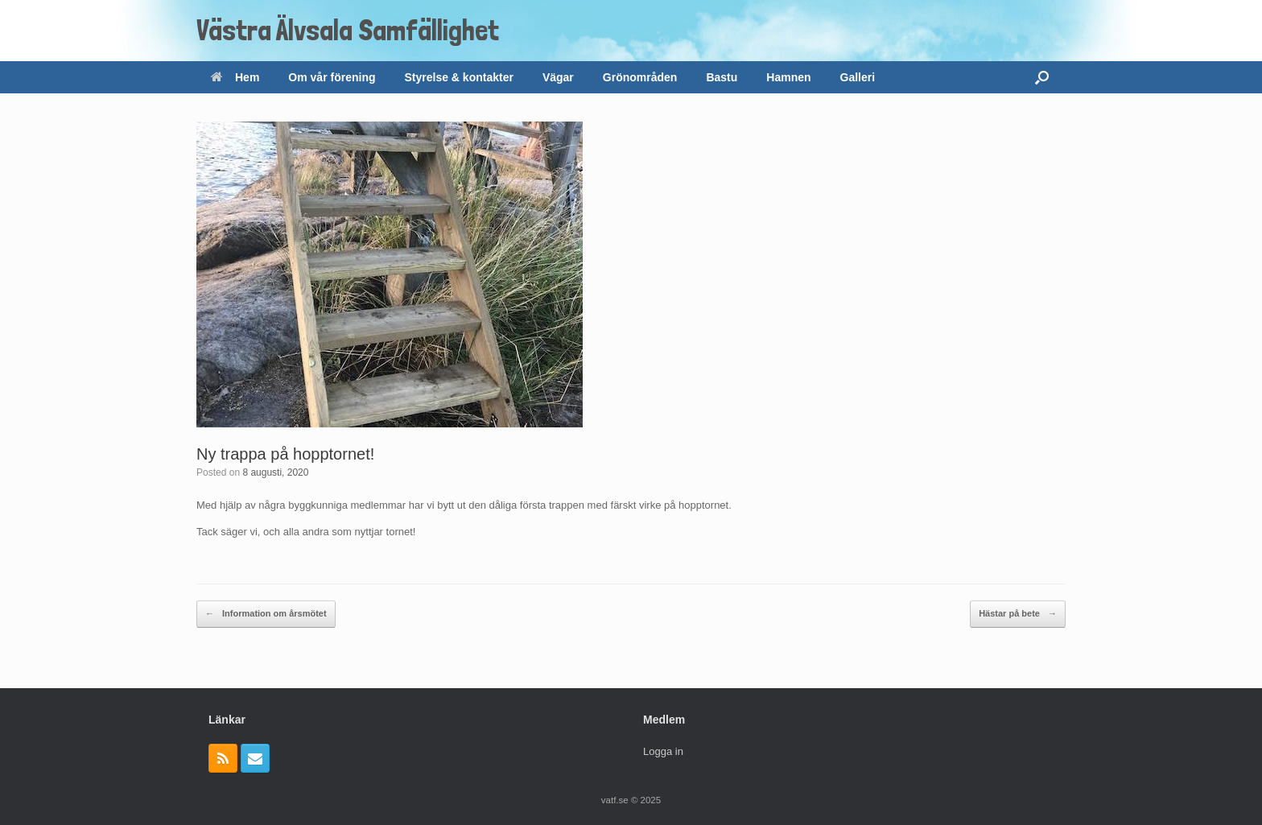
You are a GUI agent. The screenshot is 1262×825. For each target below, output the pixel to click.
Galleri (858, 77)
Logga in (663, 751)
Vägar (558, 77)
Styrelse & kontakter (459, 77)
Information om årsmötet (266, 614)
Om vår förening (331, 77)
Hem (235, 77)
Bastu (721, 77)
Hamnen (788, 77)
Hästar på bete (1018, 614)
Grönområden (640, 77)
